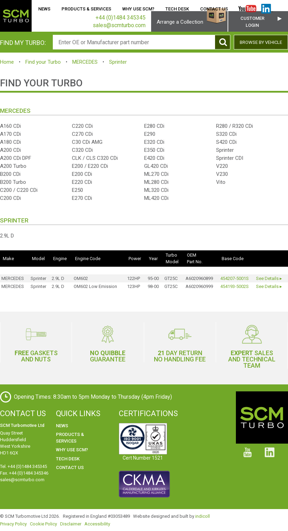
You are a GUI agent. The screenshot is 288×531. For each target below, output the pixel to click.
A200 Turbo (13, 166)
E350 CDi (154, 150)
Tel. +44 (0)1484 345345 (23, 466)
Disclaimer (70, 523)
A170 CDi (10, 134)
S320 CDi (226, 134)
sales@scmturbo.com (22, 479)
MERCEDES (85, 62)
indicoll (202, 516)
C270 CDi (82, 134)
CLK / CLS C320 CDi (95, 158)
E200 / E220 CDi (90, 166)
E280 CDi (154, 126)
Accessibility (97, 523)
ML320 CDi (156, 190)
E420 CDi (154, 158)
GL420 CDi (156, 166)
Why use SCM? (138, 8)
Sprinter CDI (229, 158)
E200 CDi (82, 174)
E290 (149, 134)
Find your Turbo (43, 62)
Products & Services (86, 8)
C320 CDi (82, 150)
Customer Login (252, 22)
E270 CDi (82, 198)
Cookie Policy (43, 523)
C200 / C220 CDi (19, 190)
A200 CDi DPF (15, 158)
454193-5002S (234, 286)
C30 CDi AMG (87, 142)
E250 (77, 190)
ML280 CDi (156, 182)
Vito (220, 182)
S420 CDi (226, 142)
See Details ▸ (269, 278)
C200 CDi (10, 198)
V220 (222, 166)
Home (21, 8)
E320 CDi (154, 142)
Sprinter (118, 62)
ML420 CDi (156, 198)
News (44, 8)
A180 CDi (10, 142)
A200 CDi (10, 150)
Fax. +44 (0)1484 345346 (24, 473)
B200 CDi (10, 174)
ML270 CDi (156, 174)
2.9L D (7, 236)
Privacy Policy (13, 523)
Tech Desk (177, 8)
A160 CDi (10, 126)
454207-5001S (234, 278)
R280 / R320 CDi (234, 126)
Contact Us (214, 8)
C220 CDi (82, 126)
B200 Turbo (13, 182)
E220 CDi (82, 182)
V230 (222, 174)
